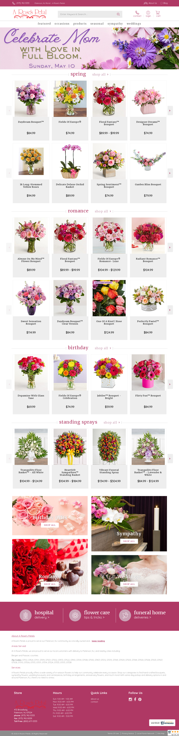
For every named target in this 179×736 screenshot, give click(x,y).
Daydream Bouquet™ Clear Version (70, 322)
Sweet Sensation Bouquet (31, 322)
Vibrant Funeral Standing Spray (109, 471)
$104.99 (148, 270)
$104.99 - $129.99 (109, 270)
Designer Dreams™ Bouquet (148, 123)
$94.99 (31, 195)
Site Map (160, 733)
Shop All (99, 74)
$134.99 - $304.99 (109, 481)
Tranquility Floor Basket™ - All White (31, 471)
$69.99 (31, 407)
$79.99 (148, 195)
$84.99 (31, 133)
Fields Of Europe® (70, 121)
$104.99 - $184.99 (70, 481)
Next (170, 110)
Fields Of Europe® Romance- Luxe (109, 260)
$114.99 (31, 332)
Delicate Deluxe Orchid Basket (70, 185)
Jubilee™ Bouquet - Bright (109, 397)
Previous (9, 110)
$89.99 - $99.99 (109, 133)
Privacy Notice (128, 733)
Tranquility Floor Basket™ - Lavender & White (148, 472)
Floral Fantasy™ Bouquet (109, 123)
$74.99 (70, 133)
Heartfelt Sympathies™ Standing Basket (70, 472)
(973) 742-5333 (22, 3)
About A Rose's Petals (23, 635)
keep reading (98, 641)
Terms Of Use (113, 733)
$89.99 (70, 195)
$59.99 (109, 407)
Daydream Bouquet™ (31, 121)
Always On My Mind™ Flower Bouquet (31, 260)
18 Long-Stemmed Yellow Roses (31, 185)
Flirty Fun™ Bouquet (148, 395)
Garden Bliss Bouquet (148, 184)
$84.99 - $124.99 (148, 481)
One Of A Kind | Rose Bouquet (109, 322)
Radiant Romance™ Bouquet (148, 260)
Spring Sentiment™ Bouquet (109, 185)
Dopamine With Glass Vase (31, 397)
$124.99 (109, 332)
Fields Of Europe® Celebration (70, 397)
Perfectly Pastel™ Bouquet (148, 322)
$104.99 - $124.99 (31, 481)
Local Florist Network (145, 733)
